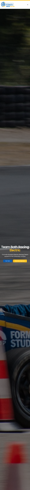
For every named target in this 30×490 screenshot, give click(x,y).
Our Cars (7, 261)
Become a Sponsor (20, 261)
